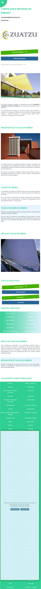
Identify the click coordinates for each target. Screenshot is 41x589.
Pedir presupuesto (19, 58)
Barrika (10, 425)
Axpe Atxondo (10, 418)
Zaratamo (10, 587)
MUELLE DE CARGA (30, 328)
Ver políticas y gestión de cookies (19, 505)
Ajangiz (10, 387)
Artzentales (30, 400)
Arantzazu (31, 396)
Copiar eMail (20, 302)
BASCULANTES (10, 313)
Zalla (10, 583)
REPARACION (10, 324)
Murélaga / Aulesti (31, 418)
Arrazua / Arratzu (30, 405)
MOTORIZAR (30, 320)
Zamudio (31, 583)
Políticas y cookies (31, 587)
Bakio (10, 422)
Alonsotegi (30, 387)
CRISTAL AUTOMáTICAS (10, 331)
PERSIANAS (30, 317)
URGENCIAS (10, 328)
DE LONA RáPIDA (31, 331)
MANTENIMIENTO (30, 324)
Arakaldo (10, 396)
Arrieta (10, 409)
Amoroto (31, 391)
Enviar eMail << (20, 297)
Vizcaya (10, 383)
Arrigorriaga (31, 409)
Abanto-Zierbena (30, 383)
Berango (31, 429)
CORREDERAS (10, 317)
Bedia (10, 429)
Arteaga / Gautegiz (30, 412)
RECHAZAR (15, 509)
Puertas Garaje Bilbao (5, 64)
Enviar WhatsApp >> (19, 52)
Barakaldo (30, 422)
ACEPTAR (24, 509)
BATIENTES (30, 313)
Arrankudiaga (10, 405)
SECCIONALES (10, 320)
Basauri (30, 425)
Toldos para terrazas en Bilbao (16, 64)
